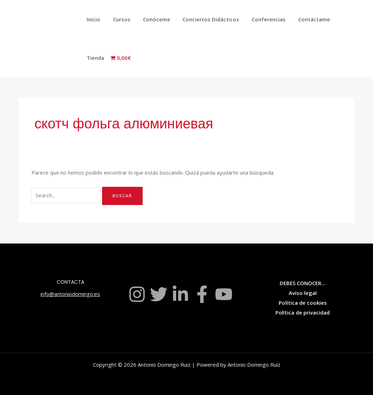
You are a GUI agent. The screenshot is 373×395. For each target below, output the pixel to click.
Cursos (118, 19)
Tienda (338, 19)
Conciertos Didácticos (203, 19)
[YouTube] (223, 294)
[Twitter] (158, 294)
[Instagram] (137, 294)
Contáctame (303, 19)
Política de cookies (303, 302)
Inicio (92, 19)
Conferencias (260, 19)
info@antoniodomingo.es (70, 293)
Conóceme (151, 19)
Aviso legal (303, 292)
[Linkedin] (180, 294)
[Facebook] (202, 294)
